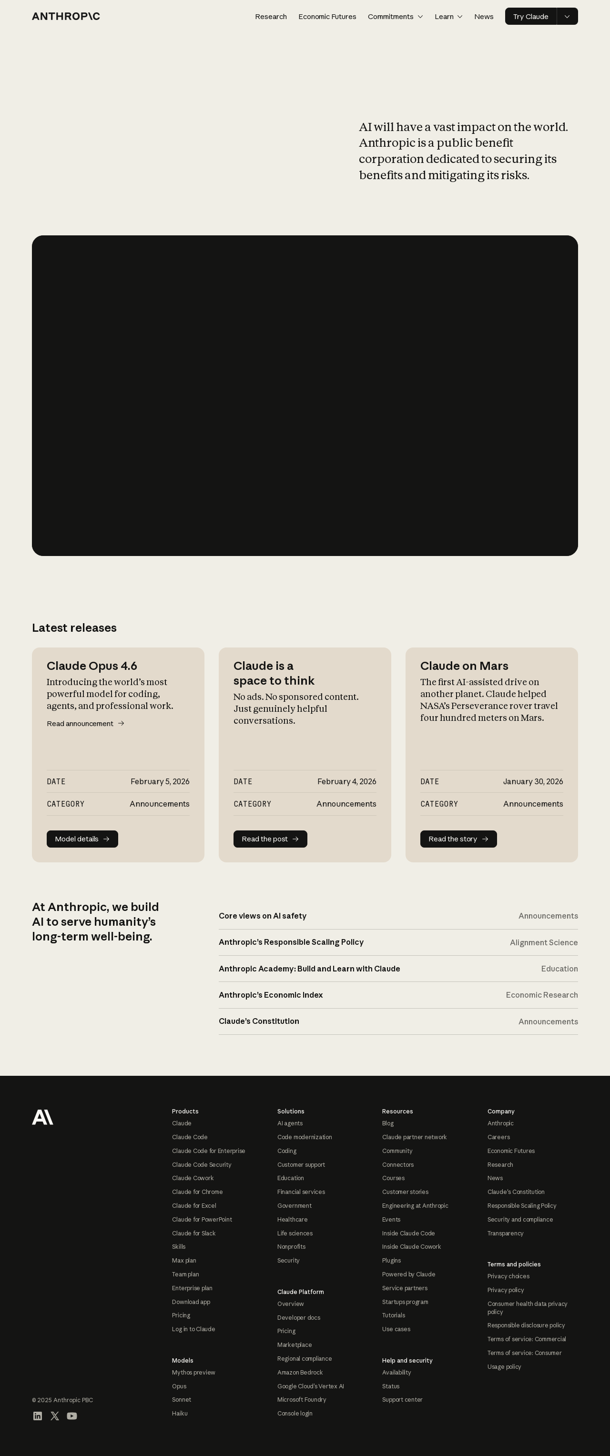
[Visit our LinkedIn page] (37, 1416)
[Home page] (66, 16)
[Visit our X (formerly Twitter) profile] (55, 1416)
